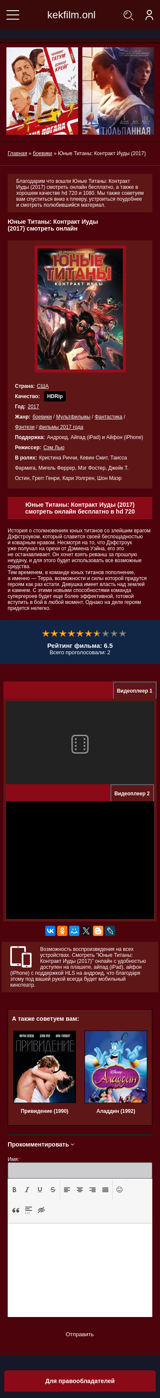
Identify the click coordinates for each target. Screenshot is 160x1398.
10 (123, 634)
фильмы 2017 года (61, 427)
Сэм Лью (53, 448)
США (43, 386)
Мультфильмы (73, 417)
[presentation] (14, 1189)
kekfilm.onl (71, 14)
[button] (14, 1190)
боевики (42, 417)
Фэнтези (25, 427)
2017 (33, 407)
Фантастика (108, 417)
